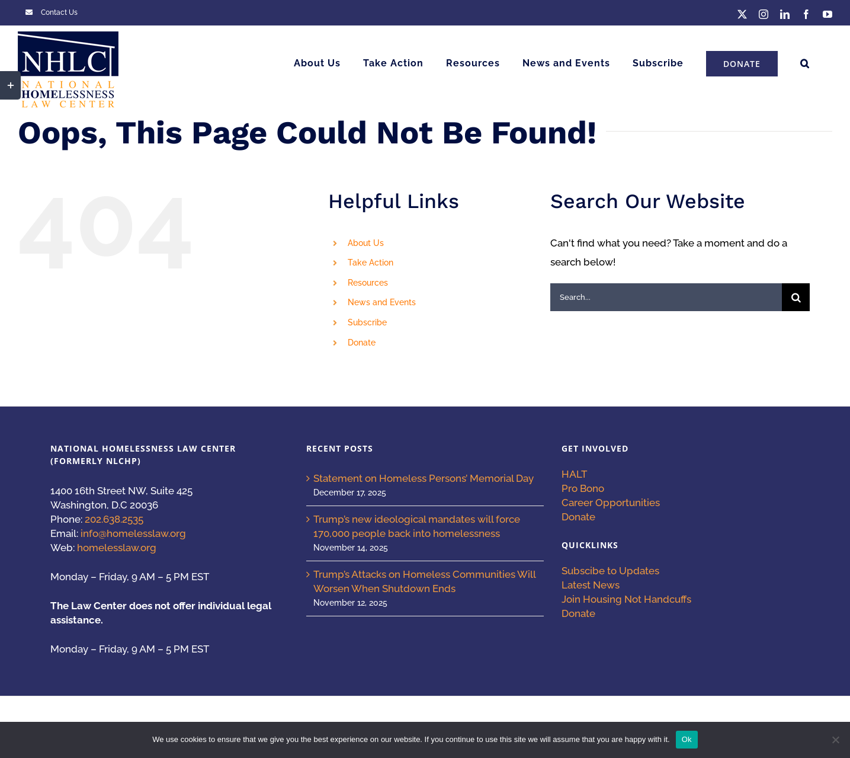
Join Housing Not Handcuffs (626, 599)
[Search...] (666, 297)
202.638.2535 (114, 519)
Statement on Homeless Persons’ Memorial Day (423, 478)
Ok (687, 739)
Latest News (591, 585)
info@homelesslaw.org (133, 533)
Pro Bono (583, 488)
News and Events (382, 302)
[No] (835, 740)
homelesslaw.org (116, 548)
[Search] (796, 297)
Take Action (370, 262)
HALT (574, 474)
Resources (368, 282)
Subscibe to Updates (610, 571)
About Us (366, 243)
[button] (805, 63)
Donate (362, 342)
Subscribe (367, 322)
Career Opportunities (611, 502)
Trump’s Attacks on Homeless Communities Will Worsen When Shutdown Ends (424, 581)
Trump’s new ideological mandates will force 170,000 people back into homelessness (416, 526)
